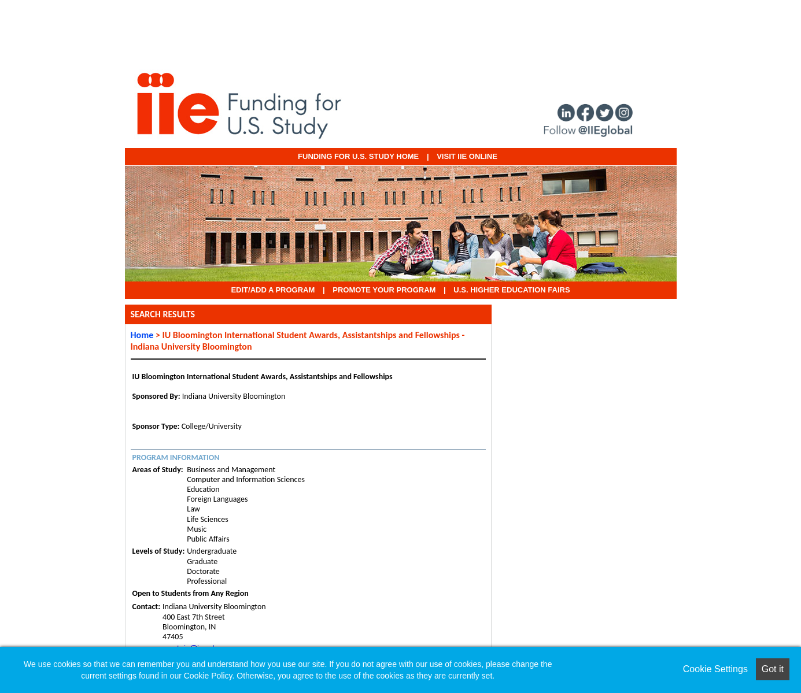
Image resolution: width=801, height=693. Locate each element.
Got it (773, 669)
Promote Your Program (384, 290)
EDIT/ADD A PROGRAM (273, 290)
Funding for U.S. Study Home (358, 156)
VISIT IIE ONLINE (467, 156)
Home (142, 334)
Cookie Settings (715, 669)
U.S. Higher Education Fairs (511, 290)
